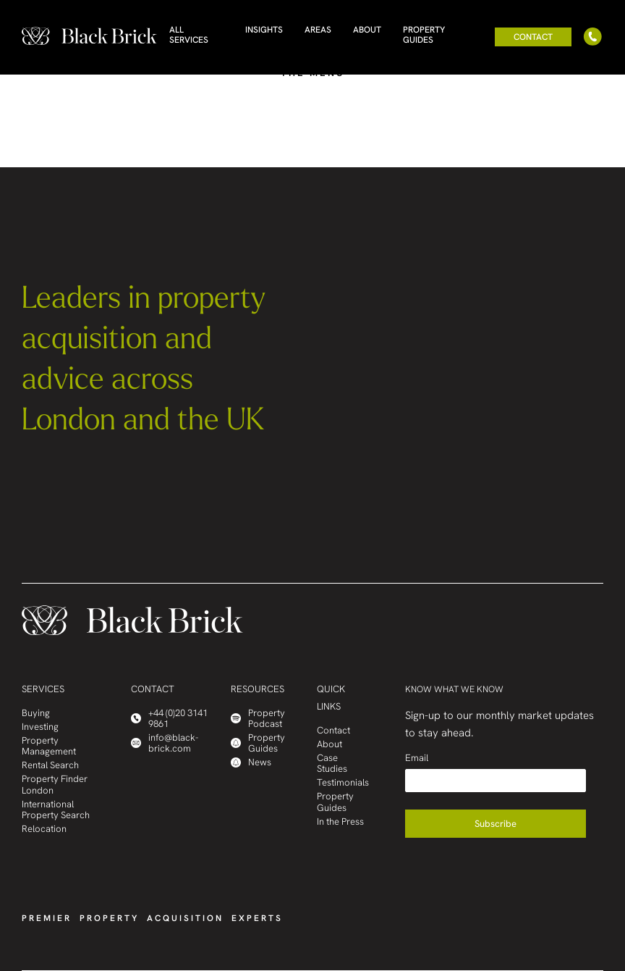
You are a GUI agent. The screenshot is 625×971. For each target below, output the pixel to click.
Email (416, 757)
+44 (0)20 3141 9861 (169, 718)
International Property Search (56, 809)
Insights (264, 29)
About (367, 29)
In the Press (340, 821)
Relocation (44, 828)
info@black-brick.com (164, 743)
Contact (533, 37)
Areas (318, 29)
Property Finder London (55, 784)
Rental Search (50, 765)
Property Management (49, 746)
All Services (188, 35)
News (251, 762)
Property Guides (424, 35)
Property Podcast (258, 718)
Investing (40, 726)
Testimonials (343, 782)
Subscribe (495, 823)
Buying (36, 712)
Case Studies (332, 763)
